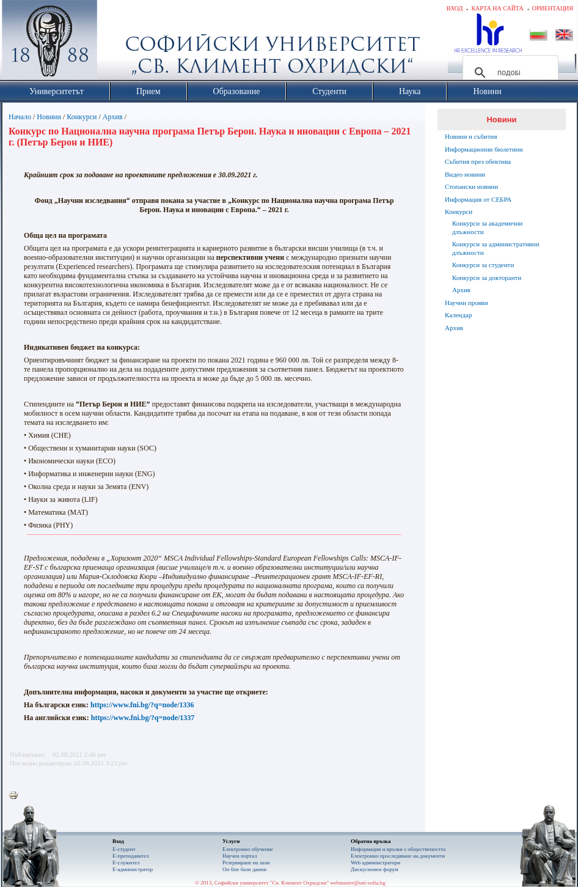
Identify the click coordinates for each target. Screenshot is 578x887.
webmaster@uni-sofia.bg (358, 883)
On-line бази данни (244, 869)
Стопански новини (471, 186)
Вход (455, 8)
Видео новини (465, 174)
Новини (49, 116)
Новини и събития (471, 136)
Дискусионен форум (374, 869)
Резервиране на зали (246, 862)
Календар (458, 314)
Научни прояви (466, 302)
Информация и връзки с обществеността (398, 849)
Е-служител (126, 862)
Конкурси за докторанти (486, 277)
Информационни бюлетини (484, 149)
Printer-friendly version (16, 795)
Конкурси (82, 116)
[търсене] (508, 72)
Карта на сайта (497, 8)
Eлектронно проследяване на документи (398, 856)
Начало (20, 116)
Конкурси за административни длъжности (496, 248)
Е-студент (124, 849)
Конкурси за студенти (483, 264)
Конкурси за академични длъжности (487, 227)
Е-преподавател (130, 856)
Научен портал (239, 856)
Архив (113, 116)
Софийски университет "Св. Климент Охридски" (118, 43)
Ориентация (552, 8)
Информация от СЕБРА (478, 199)
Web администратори (375, 862)
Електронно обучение (247, 849)
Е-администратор (132, 869)
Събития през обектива (478, 161)
